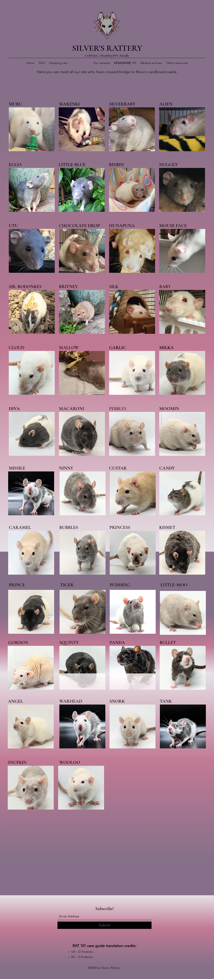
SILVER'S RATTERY (107, 48)
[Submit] (104, 925)
